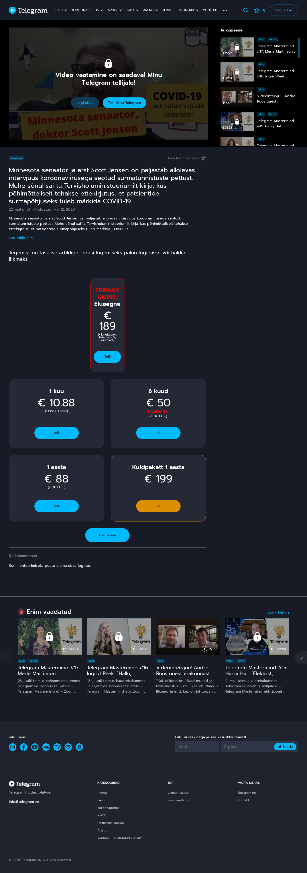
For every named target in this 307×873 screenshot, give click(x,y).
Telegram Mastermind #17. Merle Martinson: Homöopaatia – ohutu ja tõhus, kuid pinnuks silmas (49, 676)
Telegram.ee (247, 792)
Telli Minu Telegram (124, 102)
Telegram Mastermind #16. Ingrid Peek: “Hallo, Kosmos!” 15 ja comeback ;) (118, 676)
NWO (130, 10)
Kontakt (243, 800)
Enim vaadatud (178, 800)
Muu (261, 39)
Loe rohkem (21, 238)
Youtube (210, 10)
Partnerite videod (110, 823)
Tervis (167, 10)
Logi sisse (283, 10)
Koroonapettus (85, 10)
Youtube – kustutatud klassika (119, 838)
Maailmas (16, 158)
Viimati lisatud (178, 792)
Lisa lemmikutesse (187, 158)
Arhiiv (113, 10)
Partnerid (186, 10)
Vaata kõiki (278, 613)
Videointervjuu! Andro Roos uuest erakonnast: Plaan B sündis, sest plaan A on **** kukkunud (187, 676)
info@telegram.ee (24, 801)
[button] (301, 657)
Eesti (59, 10)
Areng (148, 10)
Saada (285, 746)
